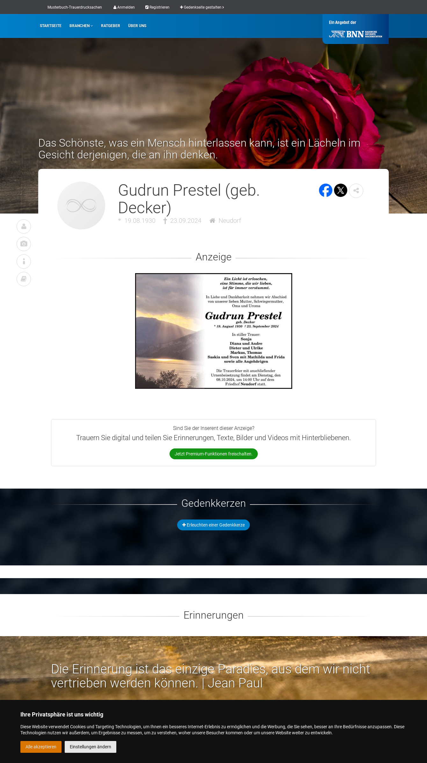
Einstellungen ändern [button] (90, 746)
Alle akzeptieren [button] (40, 746)
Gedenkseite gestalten (202, 7)
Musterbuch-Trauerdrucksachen (74, 7)
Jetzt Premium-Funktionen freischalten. (214, 453)
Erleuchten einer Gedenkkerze (213, 524)
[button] (356, 191)
